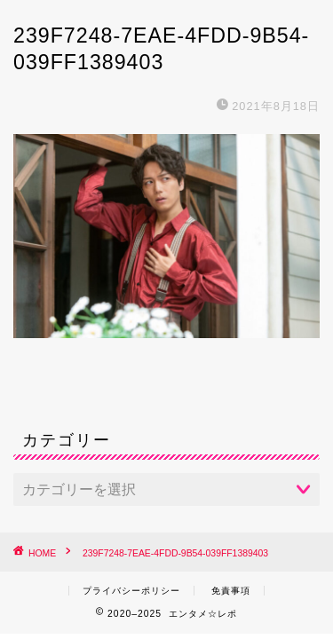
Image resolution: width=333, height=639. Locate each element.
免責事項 (230, 591)
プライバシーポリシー (131, 591)
